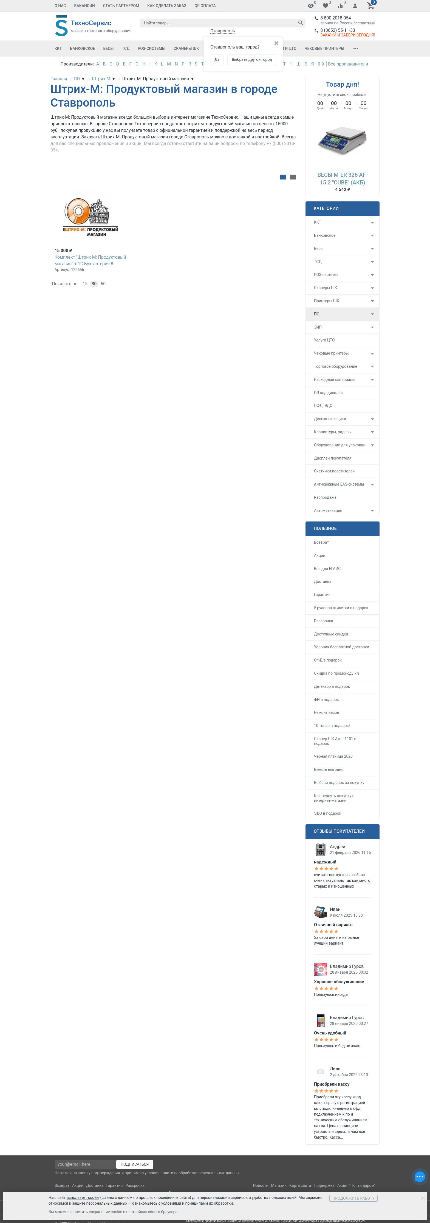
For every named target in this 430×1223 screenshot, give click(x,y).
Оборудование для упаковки (340, 445)
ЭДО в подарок (327, 813)
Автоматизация (328, 510)
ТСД (125, 48)
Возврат (321, 542)
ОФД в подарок (328, 660)
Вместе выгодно (329, 769)
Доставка (322, 581)
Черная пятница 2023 (333, 756)
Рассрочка (323, 621)
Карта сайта (300, 1185)
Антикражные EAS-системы (339, 484)
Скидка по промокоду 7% (336, 673)
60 (103, 283)
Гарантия (322, 594)
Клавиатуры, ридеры (333, 432)
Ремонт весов (326, 712)
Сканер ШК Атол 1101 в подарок (335, 741)
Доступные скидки (331, 634)
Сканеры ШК (186, 48)
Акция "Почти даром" (356, 1185)
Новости (260, 1185)
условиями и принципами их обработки (197, 1203)
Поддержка (324, 1185)
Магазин (279, 1185)
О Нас (60, 6)
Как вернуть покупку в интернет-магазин (334, 798)
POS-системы (151, 48)
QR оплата (205, 6)
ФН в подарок (326, 699)
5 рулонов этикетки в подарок (341, 608)
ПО (316, 314)
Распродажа (325, 497)
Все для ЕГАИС (327, 568)
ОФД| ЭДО (323, 405)
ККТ (58, 48)
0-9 (321, 64)
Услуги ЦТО (284, 48)
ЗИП (318, 327)
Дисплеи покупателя (332, 458)
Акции (319, 555)
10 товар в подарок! (332, 725)
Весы (108, 48)
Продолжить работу (353, 1198)
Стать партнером (121, 6)
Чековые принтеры (324, 48)
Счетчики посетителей (334, 471)
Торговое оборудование (335, 366)
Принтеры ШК (326, 301)
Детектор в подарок (332, 686)
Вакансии (84, 6)
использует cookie (83, 1197)
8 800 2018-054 (335, 18)
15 (85, 283)
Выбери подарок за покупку (339, 782)
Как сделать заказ (166, 6)
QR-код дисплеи (328, 392)
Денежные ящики (330, 419)
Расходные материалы (334, 379)
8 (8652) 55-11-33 (337, 30)
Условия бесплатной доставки (341, 647)
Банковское (82, 48)
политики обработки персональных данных (199, 1173)
